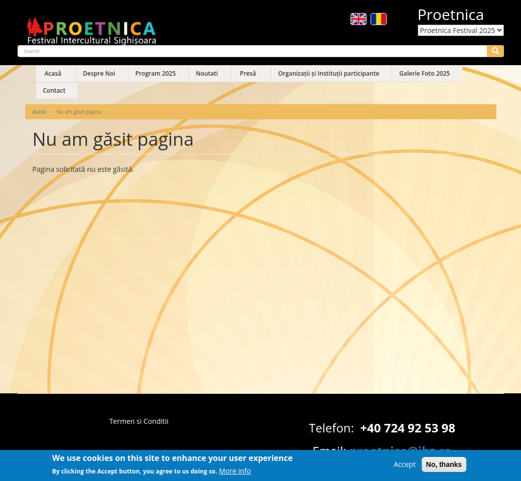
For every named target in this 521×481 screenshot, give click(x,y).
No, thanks (444, 467)
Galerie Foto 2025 (424, 73)
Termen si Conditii (138, 421)
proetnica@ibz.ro (401, 450)
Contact (54, 90)
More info (235, 473)
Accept (405, 466)
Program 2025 (155, 73)
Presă (248, 73)
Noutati (207, 73)
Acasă (53, 73)
